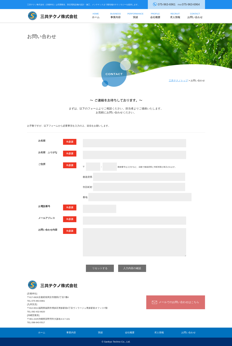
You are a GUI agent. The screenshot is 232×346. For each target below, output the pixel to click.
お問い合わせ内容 (47, 229)
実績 (135, 15)
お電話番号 (44, 206)
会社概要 (155, 15)
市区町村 (134, 187)
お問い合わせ (195, 15)
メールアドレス (46, 218)
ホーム (96, 15)
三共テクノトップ (178, 80)
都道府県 (134, 177)
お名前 (41, 140)
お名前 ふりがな (47, 152)
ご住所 (41, 164)
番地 (137, 197)
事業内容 (115, 15)
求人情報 (175, 15)
